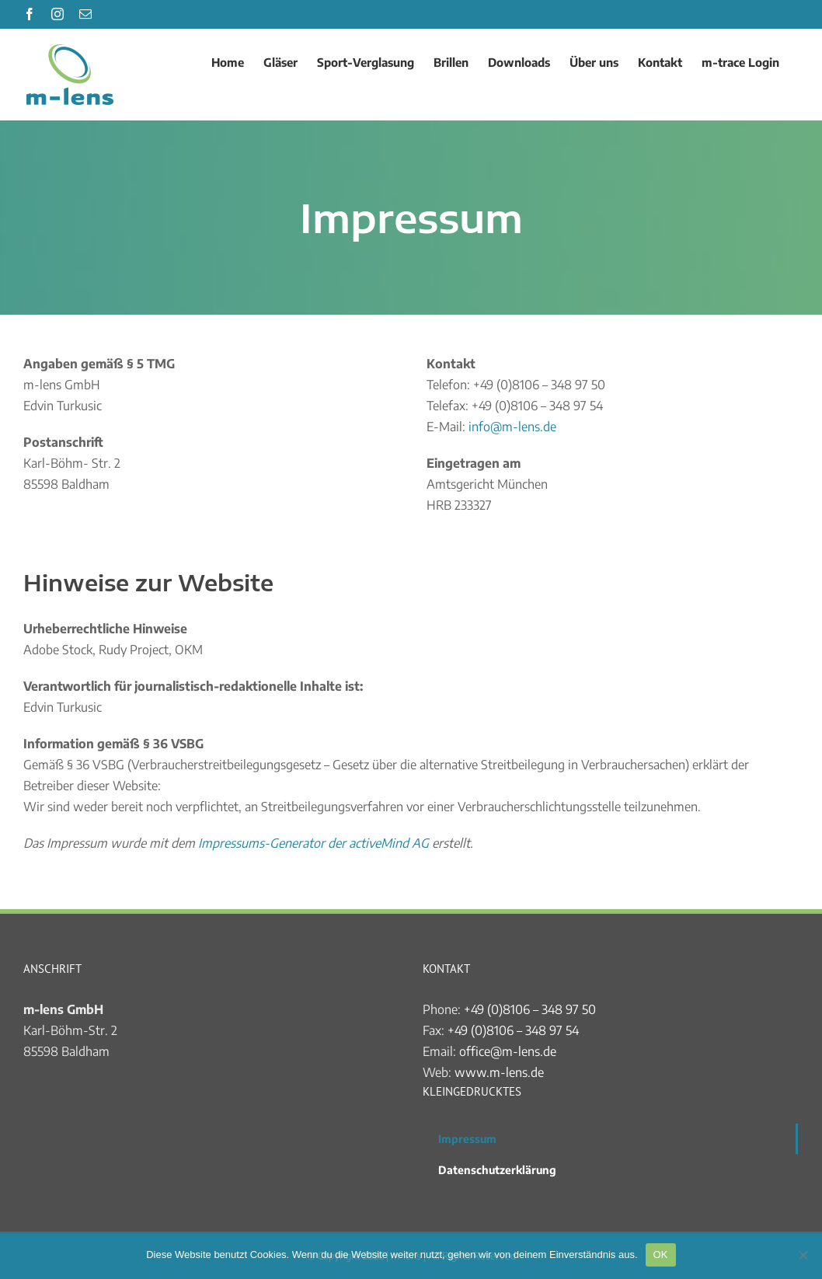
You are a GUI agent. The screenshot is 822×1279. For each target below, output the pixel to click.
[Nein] (802, 1255)
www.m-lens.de (499, 1072)
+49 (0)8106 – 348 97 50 (530, 1009)
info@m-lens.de (512, 426)
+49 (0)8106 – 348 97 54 (513, 1030)
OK (660, 1254)
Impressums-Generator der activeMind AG (313, 843)
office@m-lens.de (507, 1051)
